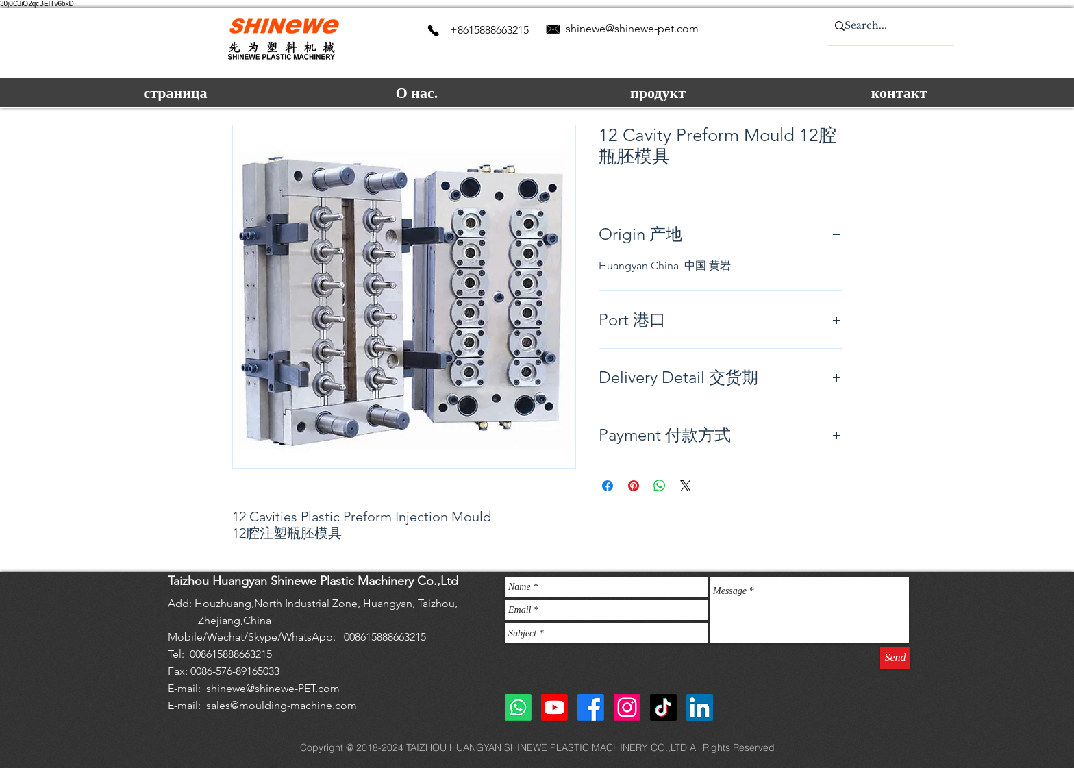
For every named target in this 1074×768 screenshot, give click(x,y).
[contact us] (433, 30)
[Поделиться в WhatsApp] (659, 486)
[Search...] (885, 26)
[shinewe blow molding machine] (699, 707)
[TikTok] (663, 707)
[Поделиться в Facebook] (607, 486)
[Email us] (553, 29)
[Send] (895, 658)
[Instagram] (627, 707)
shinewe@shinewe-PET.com (273, 688)
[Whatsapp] (518, 707)
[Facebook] (590, 707)
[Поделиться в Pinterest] (633, 486)
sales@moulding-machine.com (281, 705)
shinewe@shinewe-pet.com (632, 28)
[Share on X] (685, 486)
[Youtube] (554, 707)
